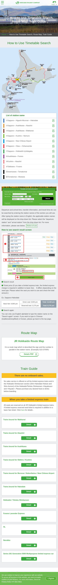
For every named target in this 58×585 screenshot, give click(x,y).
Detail (28, 424)
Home (4, 34)
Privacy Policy (6, 581)
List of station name (15, 115)
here (23, 410)
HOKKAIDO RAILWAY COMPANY (28, 2)
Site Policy (17, 581)
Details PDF (29, 354)
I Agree (51, 578)
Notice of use (32, 226)
